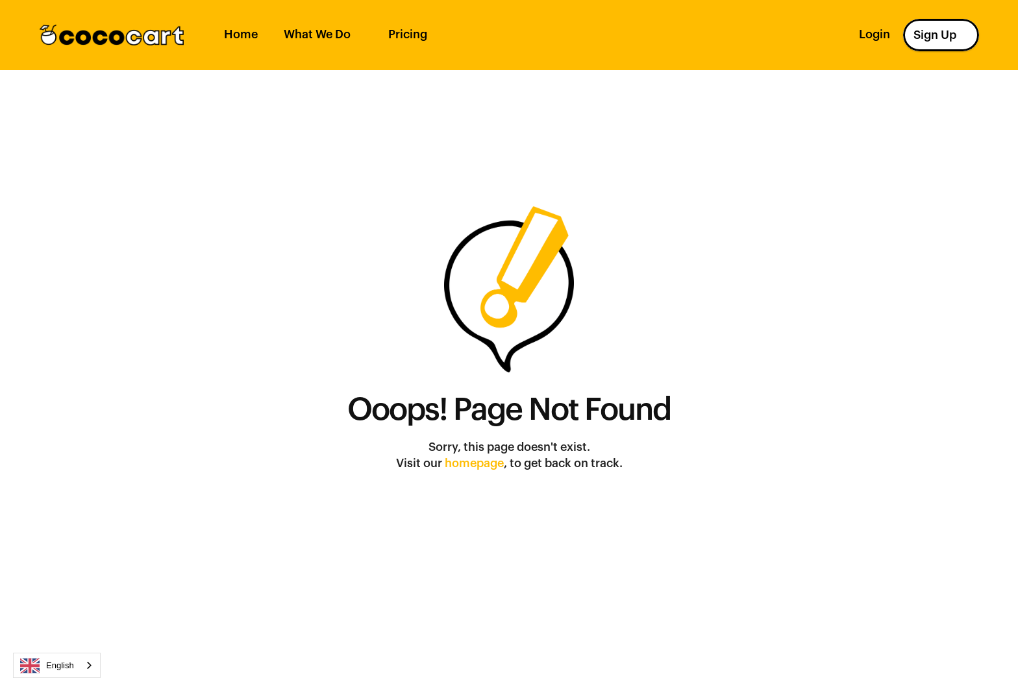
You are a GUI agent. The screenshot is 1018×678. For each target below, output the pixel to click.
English (47, 665)
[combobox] (57, 665)
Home (241, 34)
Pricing (407, 34)
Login (874, 34)
